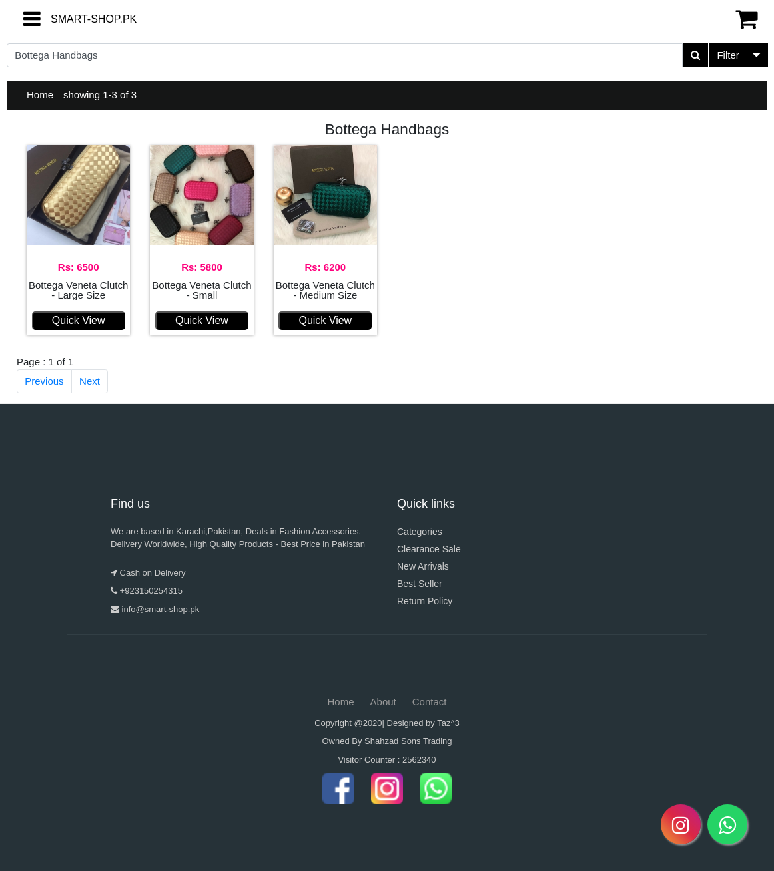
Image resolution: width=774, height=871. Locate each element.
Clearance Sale (429, 549)
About (383, 701)
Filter (728, 55)
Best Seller (419, 583)
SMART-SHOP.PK (70, 19)
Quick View (78, 320)
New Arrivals (423, 566)
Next (89, 381)
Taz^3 (448, 723)
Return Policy (424, 601)
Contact (429, 701)
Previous (44, 381)
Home (40, 94)
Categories (419, 531)
